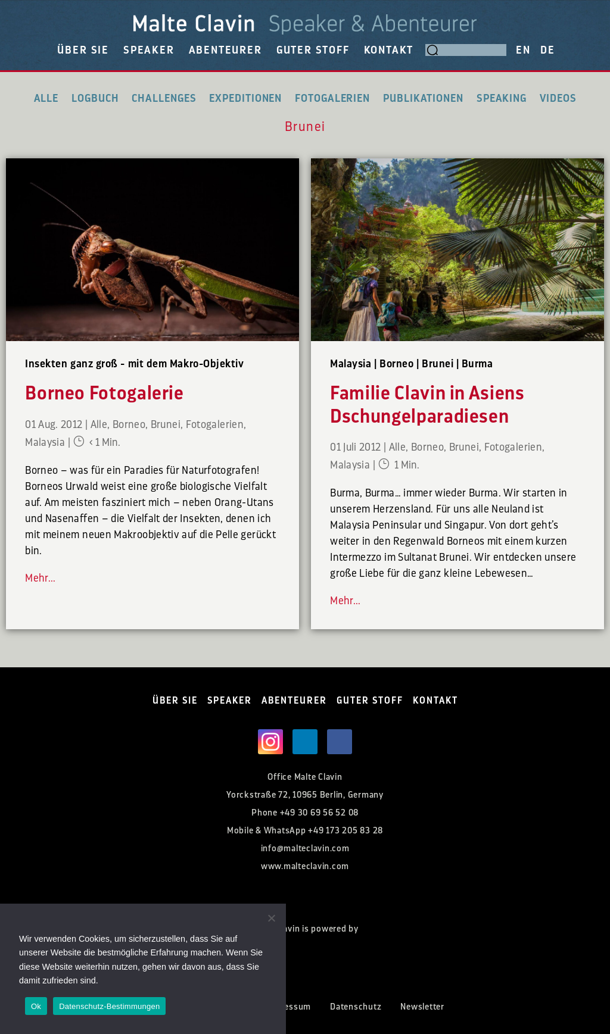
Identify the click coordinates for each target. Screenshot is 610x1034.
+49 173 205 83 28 (345, 830)
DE (547, 50)
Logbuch (95, 98)
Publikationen (423, 98)
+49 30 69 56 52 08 (319, 812)
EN (523, 50)
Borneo (129, 424)
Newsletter (422, 1006)
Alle (46, 98)
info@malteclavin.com (305, 848)
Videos (558, 98)
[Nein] (271, 918)
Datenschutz (355, 1006)
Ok (36, 1006)
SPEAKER (149, 50)
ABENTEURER (225, 50)
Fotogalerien (332, 98)
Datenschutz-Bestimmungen (109, 1006)
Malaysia (45, 442)
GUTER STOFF (313, 50)
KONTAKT (389, 50)
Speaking (502, 98)
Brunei (165, 424)
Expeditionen (245, 98)
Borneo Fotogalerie (104, 393)
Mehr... (40, 578)
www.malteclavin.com (305, 866)
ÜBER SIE (82, 50)
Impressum (288, 1006)
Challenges (164, 98)
